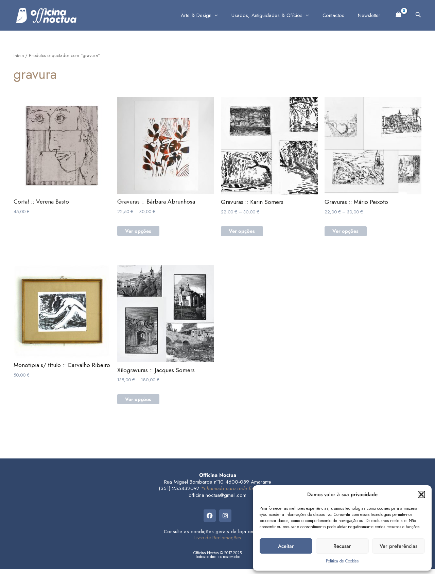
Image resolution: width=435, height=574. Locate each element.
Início (19, 55)
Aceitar (286, 546)
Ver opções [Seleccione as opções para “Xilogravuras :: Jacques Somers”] (141, 403)
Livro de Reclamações (217, 542)
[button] (421, 494)
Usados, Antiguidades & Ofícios (278, 15)
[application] (226, 15)
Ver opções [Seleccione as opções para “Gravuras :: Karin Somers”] (244, 233)
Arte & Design (211, 15)
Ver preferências (398, 546)
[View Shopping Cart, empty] (398, 14)
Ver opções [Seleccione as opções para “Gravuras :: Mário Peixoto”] (348, 233)
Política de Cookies (342, 561)
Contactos (338, 15)
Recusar (342, 546)
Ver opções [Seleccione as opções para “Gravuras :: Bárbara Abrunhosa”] (141, 233)
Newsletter (371, 15)
